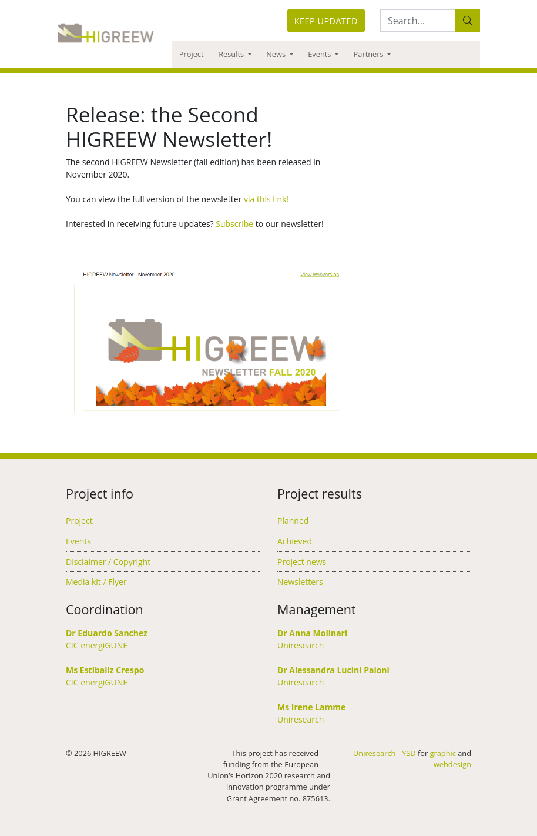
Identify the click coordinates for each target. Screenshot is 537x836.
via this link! (266, 199)
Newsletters (300, 581)
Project (191, 54)
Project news (301, 561)
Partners (369, 54)
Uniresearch (300, 645)
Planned (292, 520)
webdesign (452, 764)
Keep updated (326, 20)
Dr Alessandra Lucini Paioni (333, 670)
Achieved (294, 541)
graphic (443, 753)
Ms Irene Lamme (311, 707)
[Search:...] (417, 20)
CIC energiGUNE (96, 645)
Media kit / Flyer (96, 581)
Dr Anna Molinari (312, 632)
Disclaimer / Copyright (108, 561)
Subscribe (234, 223)
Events (320, 54)
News (276, 54)
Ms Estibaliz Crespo (105, 670)
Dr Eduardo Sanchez (106, 632)
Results (232, 54)
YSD (408, 753)
